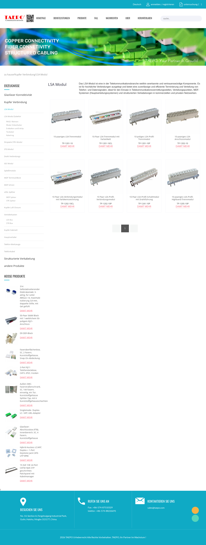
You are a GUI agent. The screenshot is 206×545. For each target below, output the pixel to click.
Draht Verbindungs (12, 156)
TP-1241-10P (144, 203)
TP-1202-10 (182, 143)
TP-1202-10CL (67, 203)
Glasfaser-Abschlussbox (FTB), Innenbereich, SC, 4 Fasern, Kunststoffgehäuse (29, 432)
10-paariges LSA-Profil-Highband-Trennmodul (183, 198)
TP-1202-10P (106, 203)
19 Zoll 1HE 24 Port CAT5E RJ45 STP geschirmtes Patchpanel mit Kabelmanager (29, 471)
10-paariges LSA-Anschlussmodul (183, 137)
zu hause (9, 74)
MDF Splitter (11, 197)
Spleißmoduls (10, 170)
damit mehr (26, 310)
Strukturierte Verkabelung (19, 258)
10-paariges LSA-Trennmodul (67, 136)
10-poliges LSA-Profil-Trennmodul (144, 137)
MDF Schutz (9, 185)
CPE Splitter (11, 200)
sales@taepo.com (156, 507)
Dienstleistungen (62, 18)
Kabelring (10, 135)
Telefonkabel (9, 251)
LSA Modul (41, 74)
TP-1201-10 (67, 143)
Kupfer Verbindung (25, 74)
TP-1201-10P (144, 143)
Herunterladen (145, 18)
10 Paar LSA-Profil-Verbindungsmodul (106, 198)
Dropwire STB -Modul (13, 142)
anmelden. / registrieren (162, 4)
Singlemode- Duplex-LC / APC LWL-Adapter (30, 411)
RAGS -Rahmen (12, 121)
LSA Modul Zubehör (12, 116)
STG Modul (8, 149)
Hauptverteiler (10, 237)
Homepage (41, 18)
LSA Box (9, 220)
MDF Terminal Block (12, 177)
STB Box (9, 223)
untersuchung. (191, 4)
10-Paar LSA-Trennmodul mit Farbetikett (105, 137)
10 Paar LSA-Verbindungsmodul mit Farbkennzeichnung (67, 198)
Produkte (82, 18)
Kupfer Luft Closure (12, 207)
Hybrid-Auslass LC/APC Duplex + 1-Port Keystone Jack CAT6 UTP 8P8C (31, 451)
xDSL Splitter (9, 192)
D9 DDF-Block (26, 333)
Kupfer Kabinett (11, 230)
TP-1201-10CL (105, 143)
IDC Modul (8, 163)
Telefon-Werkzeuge (12, 244)
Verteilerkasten (10, 214)
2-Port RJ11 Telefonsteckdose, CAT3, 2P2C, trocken (29, 370)
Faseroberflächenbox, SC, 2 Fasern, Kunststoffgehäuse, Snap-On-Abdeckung (30, 354)
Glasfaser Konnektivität (18, 95)
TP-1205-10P (183, 203)
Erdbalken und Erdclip (15, 128)
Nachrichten (112, 18)
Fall (96, 18)
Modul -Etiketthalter (14, 125)
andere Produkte (14, 266)
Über (127, 18)
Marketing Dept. (195, 510)
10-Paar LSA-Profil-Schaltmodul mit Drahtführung (144, 198)
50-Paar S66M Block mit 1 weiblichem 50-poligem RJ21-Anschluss (30, 319)
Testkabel (10, 132)
